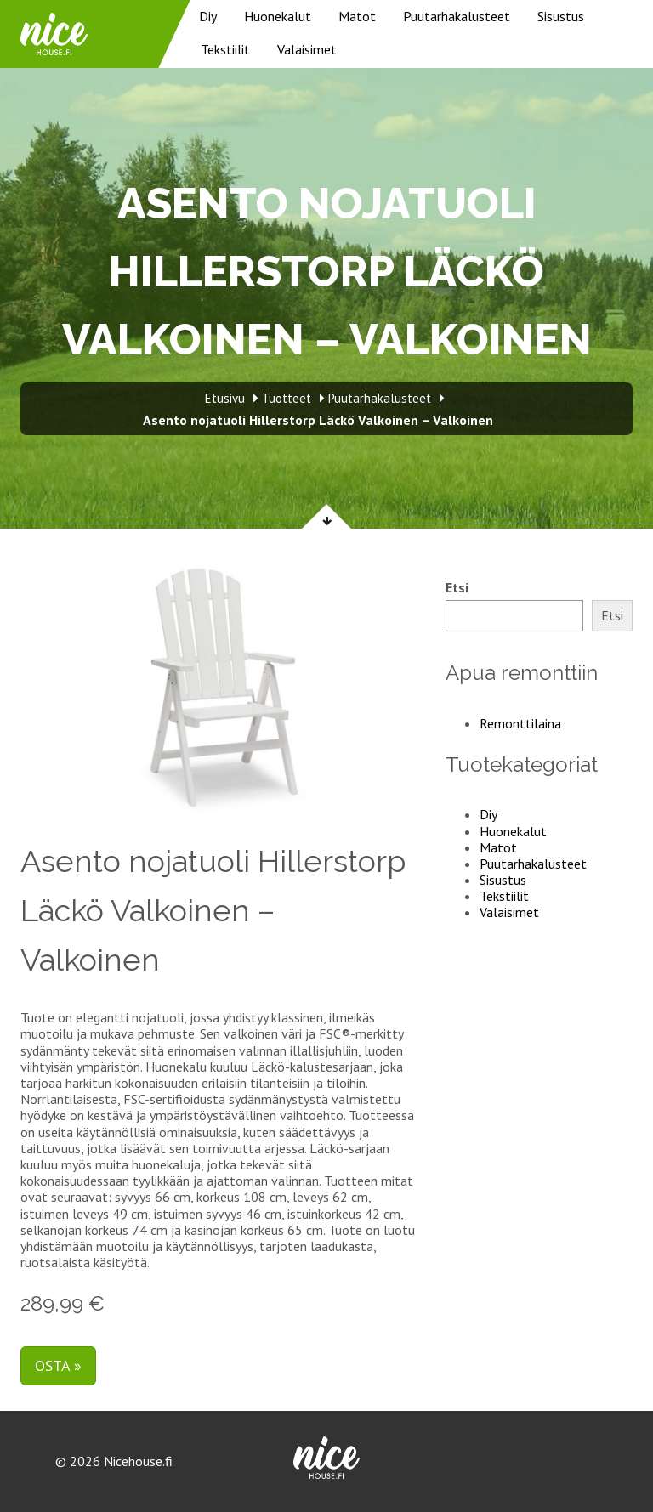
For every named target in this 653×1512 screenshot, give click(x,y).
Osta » (58, 1365)
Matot (357, 16)
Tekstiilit (225, 49)
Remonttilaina (520, 723)
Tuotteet (286, 398)
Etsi (457, 588)
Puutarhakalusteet (456, 16)
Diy (208, 16)
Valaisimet (307, 49)
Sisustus (560, 16)
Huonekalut (277, 16)
